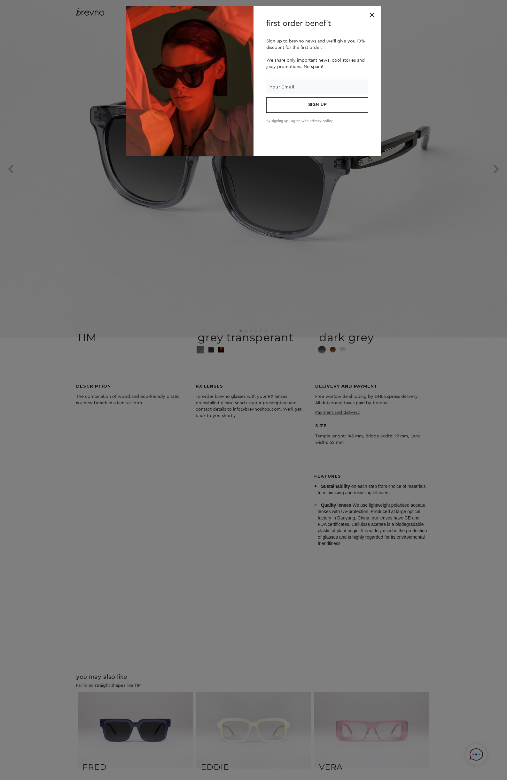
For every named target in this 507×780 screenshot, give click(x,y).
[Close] (372, 15)
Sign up (317, 105)
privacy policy (321, 121)
